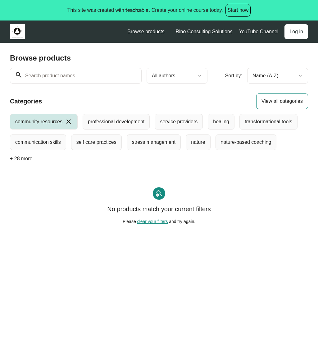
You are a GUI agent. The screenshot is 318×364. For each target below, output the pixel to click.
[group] (159, 132)
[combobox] (177, 76)
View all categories (282, 101)
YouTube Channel (258, 31)
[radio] (44, 122)
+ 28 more (21, 158)
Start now (238, 10)
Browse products (145, 31)
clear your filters (152, 221)
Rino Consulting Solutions (203, 31)
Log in (296, 31)
